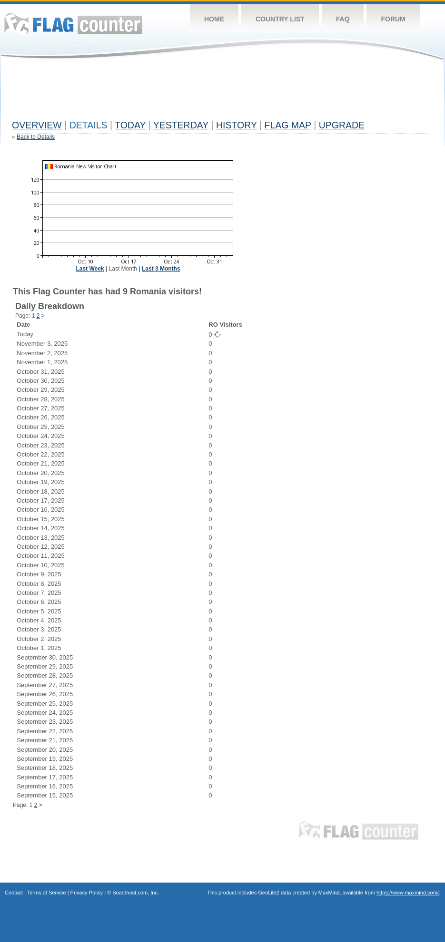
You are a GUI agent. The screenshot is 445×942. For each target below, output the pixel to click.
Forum (393, 19)
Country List (280, 19)
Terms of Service (46, 892)
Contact (14, 892)
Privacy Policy (86, 892)
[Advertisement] (185, 93)
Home (214, 19)
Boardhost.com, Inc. (135, 892)
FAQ (343, 19)
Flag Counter (73, 23)
